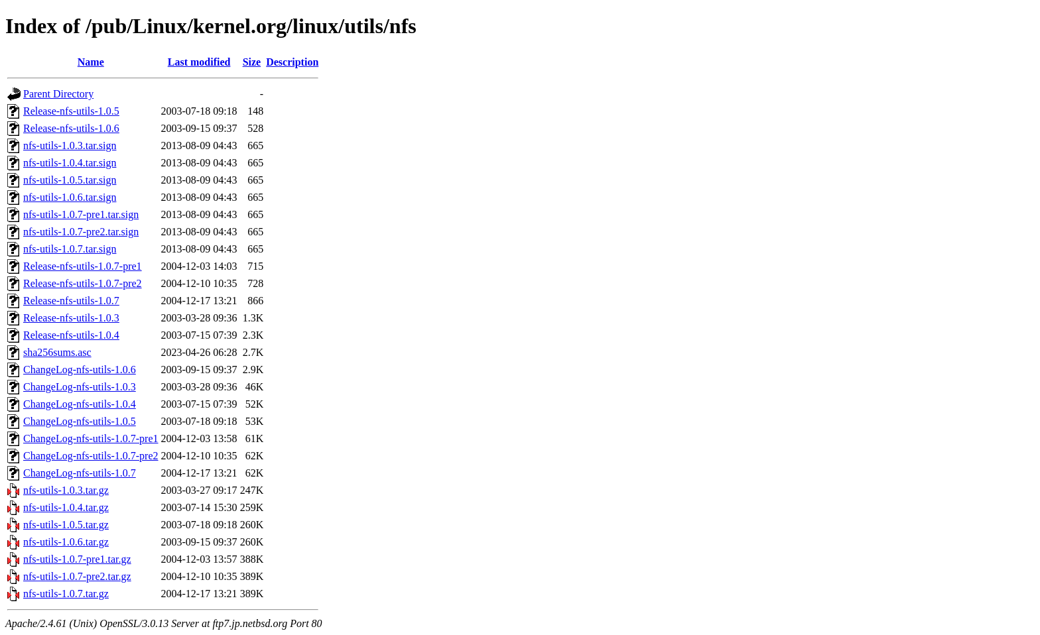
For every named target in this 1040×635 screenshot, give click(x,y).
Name (91, 62)
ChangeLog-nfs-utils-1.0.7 (79, 473)
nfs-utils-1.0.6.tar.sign (69, 197)
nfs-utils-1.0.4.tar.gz (66, 507)
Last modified (199, 62)
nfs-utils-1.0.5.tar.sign (69, 180)
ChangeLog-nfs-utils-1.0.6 (79, 369)
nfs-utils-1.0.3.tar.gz (66, 490)
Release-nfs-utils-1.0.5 (71, 111)
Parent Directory (58, 93)
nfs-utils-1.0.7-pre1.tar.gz (77, 559)
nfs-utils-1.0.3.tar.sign (69, 145)
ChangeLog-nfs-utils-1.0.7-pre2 (91, 455)
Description (292, 62)
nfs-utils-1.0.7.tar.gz (66, 593)
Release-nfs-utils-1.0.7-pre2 (82, 283)
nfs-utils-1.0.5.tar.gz (66, 524)
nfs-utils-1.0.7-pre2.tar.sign (81, 231)
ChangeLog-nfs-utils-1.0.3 (79, 386)
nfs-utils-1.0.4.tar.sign (69, 162)
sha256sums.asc (57, 352)
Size (252, 62)
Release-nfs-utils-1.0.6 (71, 128)
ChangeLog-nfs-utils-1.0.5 (79, 421)
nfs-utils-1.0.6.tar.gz (66, 542)
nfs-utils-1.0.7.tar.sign (69, 249)
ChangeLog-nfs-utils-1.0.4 (79, 404)
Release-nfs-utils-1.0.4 (71, 335)
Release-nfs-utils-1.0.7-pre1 (82, 266)
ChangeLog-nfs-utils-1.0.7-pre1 (91, 438)
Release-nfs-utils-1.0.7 (71, 300)
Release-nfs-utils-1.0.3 (71, 317)
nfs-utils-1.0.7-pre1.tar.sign (81, 214)
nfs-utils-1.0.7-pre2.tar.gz (77, 576)
